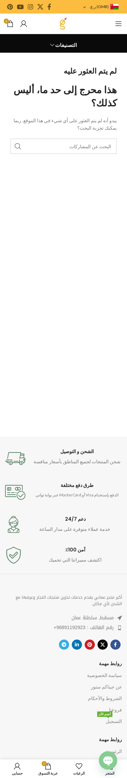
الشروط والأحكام (105, 698)
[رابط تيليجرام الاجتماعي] (64, 645)
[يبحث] (63, 146)
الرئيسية (114, 751)
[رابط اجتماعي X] (40, 7)
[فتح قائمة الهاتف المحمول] (118, 23)
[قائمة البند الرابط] (63, 627)
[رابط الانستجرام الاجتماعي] (30, 7)
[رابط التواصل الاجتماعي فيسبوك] (49, 7)
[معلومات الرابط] (63, 458)
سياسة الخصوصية (104, 675)
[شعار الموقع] (63, 23)
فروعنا (115, 709)
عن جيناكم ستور (106, 687)
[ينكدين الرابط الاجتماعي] (77, 645)
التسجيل (109, 720)
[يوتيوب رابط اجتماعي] (20, 7)
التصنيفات (66, 45)
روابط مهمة (110, 663)
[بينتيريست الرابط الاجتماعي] (10, 7)
